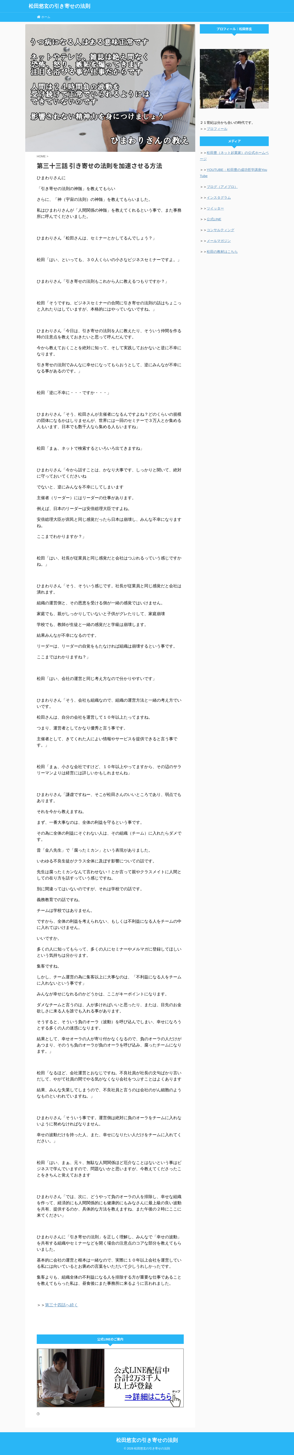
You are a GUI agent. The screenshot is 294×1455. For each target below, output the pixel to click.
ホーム (43, 17)
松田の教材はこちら (222, 252)
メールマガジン (219, 241)
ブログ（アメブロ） (222, 187)
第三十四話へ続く (61, 1305)
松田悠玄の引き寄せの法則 (59, 6)
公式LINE (214, 219)
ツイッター (215, 208)
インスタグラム (219, 197)
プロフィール (217, 129)
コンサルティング (220, 230)
